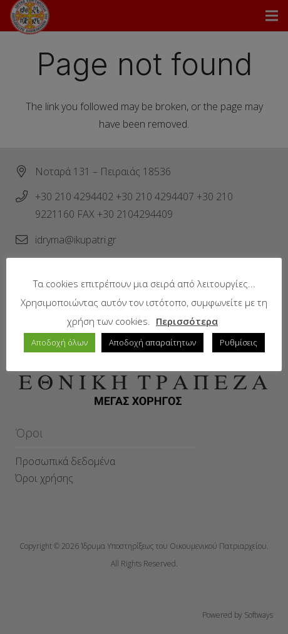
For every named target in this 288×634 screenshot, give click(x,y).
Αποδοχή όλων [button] (59, 342)
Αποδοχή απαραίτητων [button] (152, 342)
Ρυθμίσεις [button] (238, 342)
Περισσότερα (187, 321)
